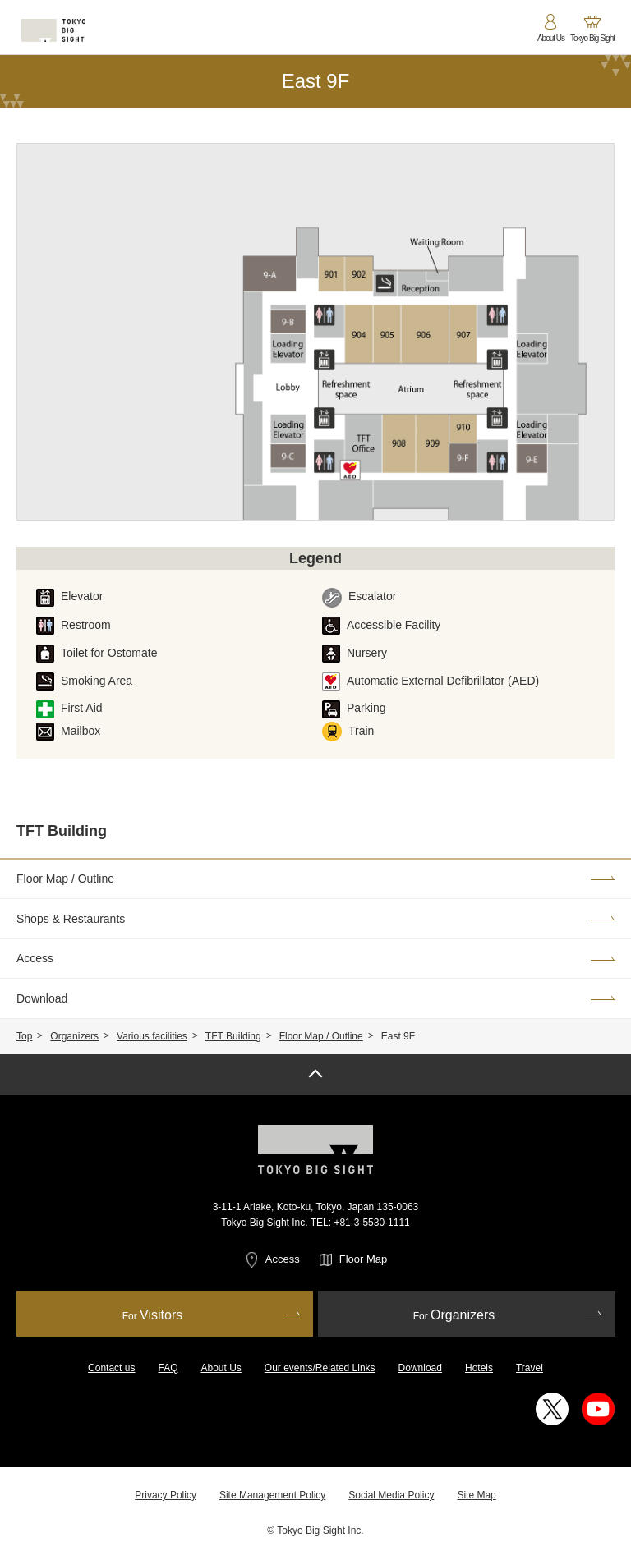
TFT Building (233, 1036)
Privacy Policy (165, 1495)
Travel (529, 1368)
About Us (220, 1368)
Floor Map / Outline (321, 1036)
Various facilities (152, 1036)
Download (420, 1368)
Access (282, 1259)
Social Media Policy (391, 1495)
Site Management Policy (272, 1495)
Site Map (476, 1495)
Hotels (479, 1368)
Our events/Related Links (320, 1368)
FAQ (167, 1368)
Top (24, 1036)
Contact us (111, 1368)
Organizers (74, 1036)
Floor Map (363, 1259)
